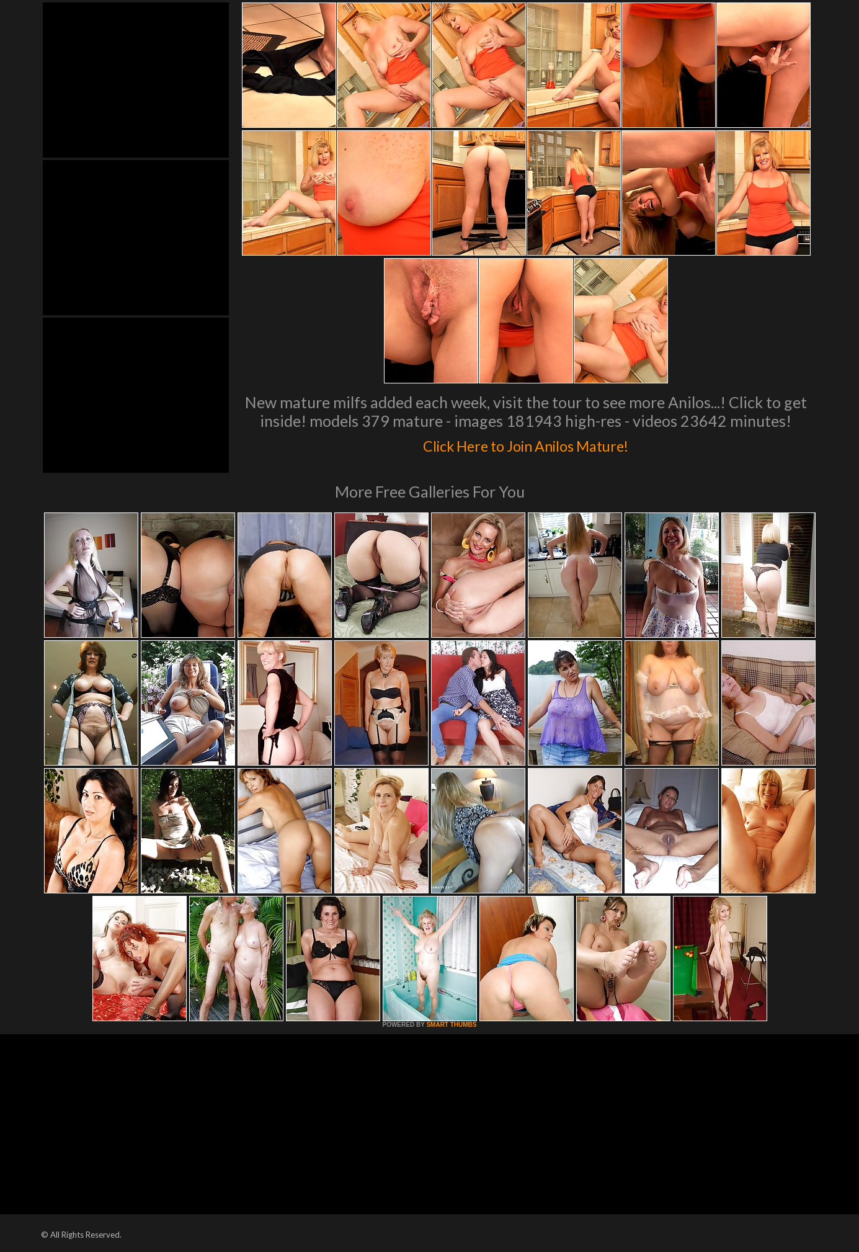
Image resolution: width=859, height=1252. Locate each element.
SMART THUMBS (451, 1024)
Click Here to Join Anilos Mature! (526, 443)
